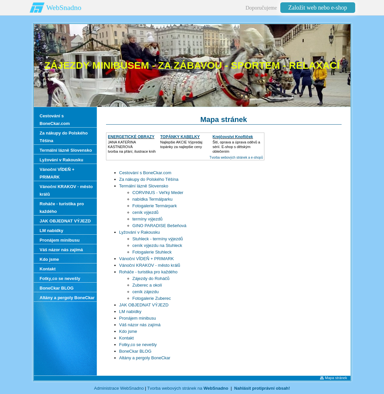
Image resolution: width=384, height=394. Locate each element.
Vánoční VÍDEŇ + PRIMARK (146, 258)
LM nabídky (130, 311)
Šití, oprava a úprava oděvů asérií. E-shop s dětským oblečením (236, 146)
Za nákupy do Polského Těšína (149, 179)
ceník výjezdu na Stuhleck (157, 245)
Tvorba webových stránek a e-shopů (236, 157)
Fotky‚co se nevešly (138, 344)
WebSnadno (64, 7)
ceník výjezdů (146, 212)
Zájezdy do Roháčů (151, 278)
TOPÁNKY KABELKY (180, 137)
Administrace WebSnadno (119, 388)
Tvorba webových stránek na (187, 388)
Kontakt (126, 337)
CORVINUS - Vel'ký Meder (158, 192)
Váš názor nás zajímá (140, 324)
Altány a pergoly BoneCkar (145, 357)
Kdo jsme (128, 331)
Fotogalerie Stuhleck (152, 252)
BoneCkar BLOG (135, 351)
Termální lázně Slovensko (143, 185)
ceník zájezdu (146, 291)
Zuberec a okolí (147, 285)
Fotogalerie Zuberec (152, 298)
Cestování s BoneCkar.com (145, 172)
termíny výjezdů (148, 219)
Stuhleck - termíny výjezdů (158, 238)
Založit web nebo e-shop (317, 7)
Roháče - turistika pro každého (148, 271)
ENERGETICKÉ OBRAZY (131, 137)
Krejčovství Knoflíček (233, 137)
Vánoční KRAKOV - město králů (149, 265)
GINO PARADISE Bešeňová (160, 225)
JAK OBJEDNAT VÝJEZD (144, 304)
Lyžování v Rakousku (139, 232)
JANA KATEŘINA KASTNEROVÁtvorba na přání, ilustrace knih (132, 146)
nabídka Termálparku (153, 199)
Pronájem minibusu (137, 318)
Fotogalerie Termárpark (155, 205)
